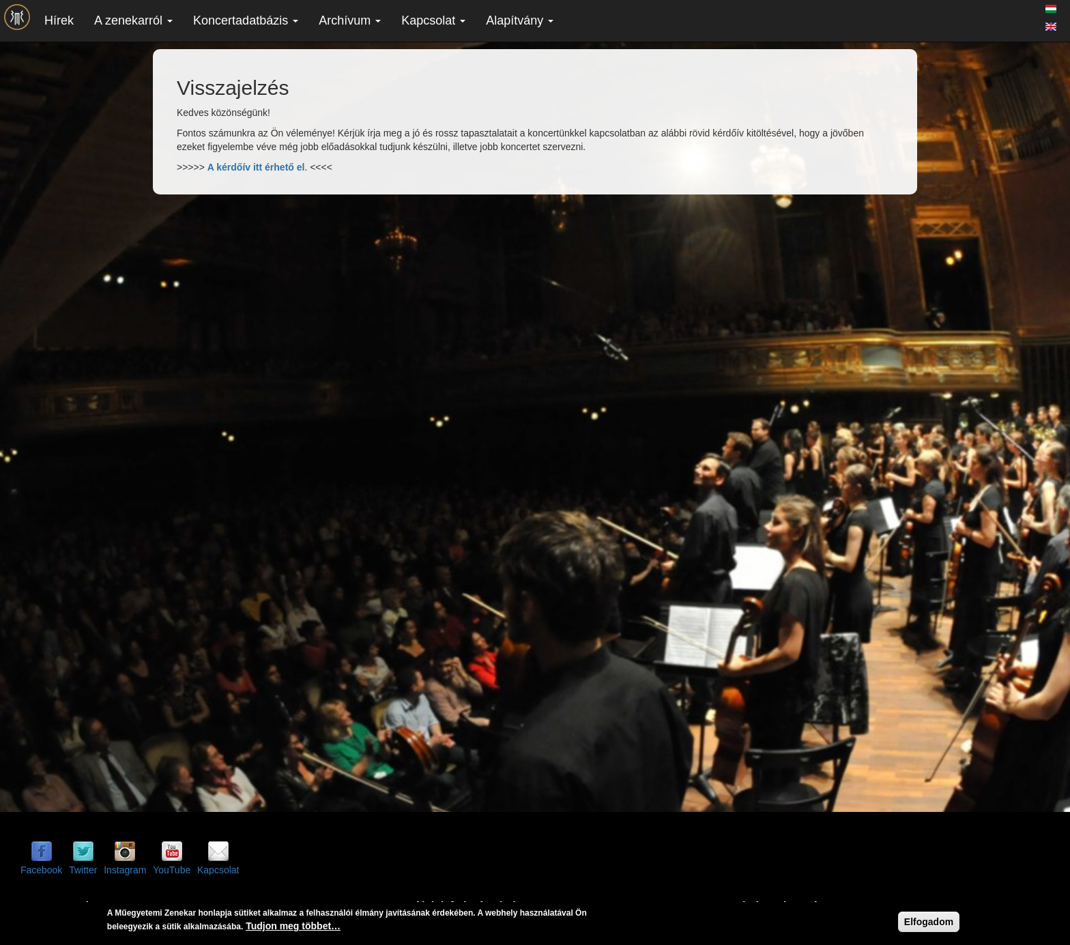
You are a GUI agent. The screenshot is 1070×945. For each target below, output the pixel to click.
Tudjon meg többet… (293, 925)
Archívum (350, 20)
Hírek (59, 20)
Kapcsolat (433, 20)
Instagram (125, 869)
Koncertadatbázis (245, 20)
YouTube (171, 869)
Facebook (41, 869)
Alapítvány (519, 20)
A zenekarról (133, 20)
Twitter (83, 869)
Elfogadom (928, 921)
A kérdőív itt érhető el (256, 167)
